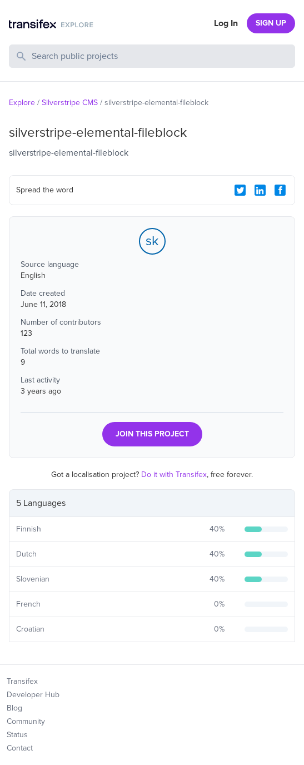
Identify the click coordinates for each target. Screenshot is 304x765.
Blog (14, 708)
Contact (20, 748)
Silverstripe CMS (70, 102)
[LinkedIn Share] (260, 190)
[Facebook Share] (280, 190)
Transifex (22, 681)
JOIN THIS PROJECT (152, 434)
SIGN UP (271, 23)
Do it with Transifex (174, 474)
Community (26, 721)
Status (17, 734)
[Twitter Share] (240, 190)
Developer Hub (33, 694)
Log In (226, 23)
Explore (22, 102)
